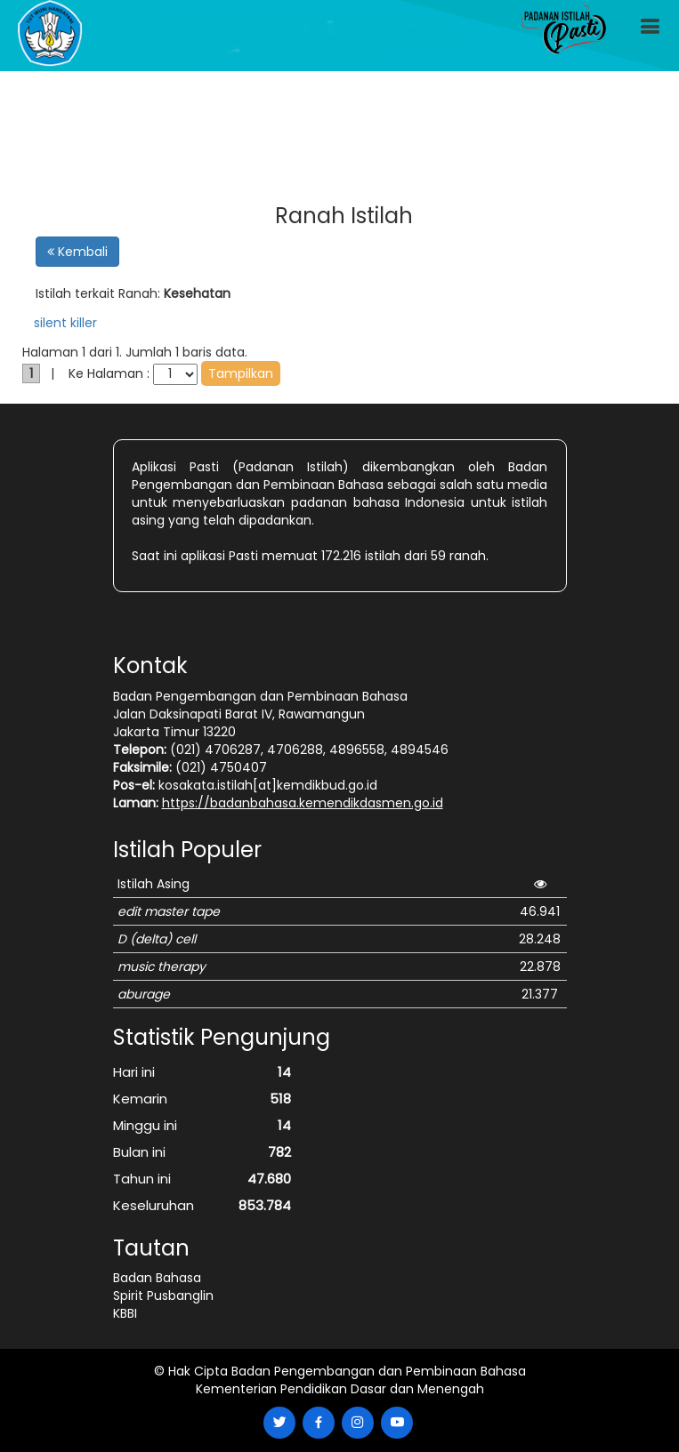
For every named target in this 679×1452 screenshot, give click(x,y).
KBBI (125, 1313)
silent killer (65, 323)
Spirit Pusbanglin (163, 1295)
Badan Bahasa (157, 1278)
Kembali (77, 252)
